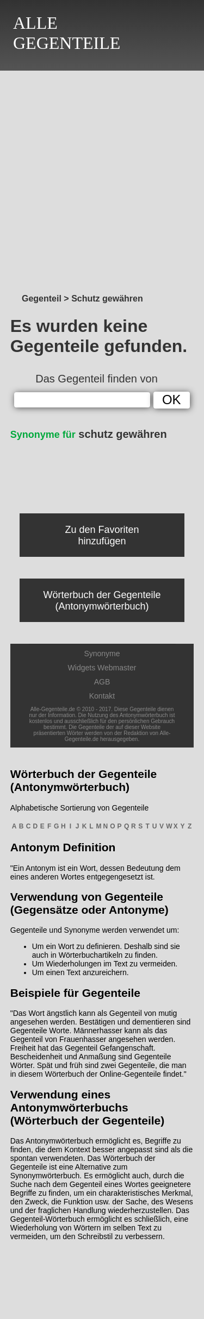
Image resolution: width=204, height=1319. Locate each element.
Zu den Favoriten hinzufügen (102, 535)
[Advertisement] (102, 179)
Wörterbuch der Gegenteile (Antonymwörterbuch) (101, 600)
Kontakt (102, 696)
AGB (102, 681)
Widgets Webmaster (102, 667)
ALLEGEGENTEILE (66, 33)
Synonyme (102, 653)
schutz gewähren (88, 434)
